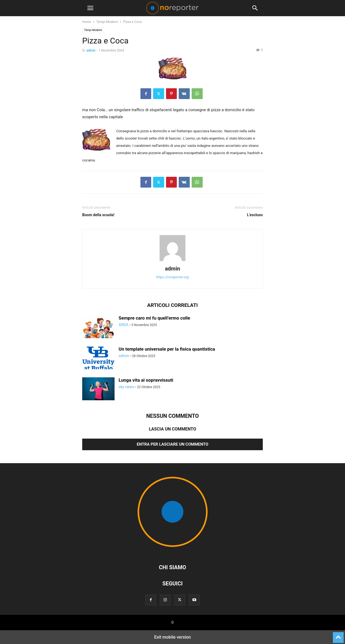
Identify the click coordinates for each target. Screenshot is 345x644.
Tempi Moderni (107, 22)
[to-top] (338, 635)
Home (86, 22)
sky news (126, 387)
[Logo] (172, 550)
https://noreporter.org (172, 277)
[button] (90, 8)
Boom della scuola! (98, 215)
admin (91, 50)
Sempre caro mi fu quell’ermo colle (154, 318)
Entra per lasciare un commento (172, 444)
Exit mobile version (172, 637)
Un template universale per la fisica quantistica (167, 349)
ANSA (124, 325)
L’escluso (255, 215)
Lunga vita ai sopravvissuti (146, 380)
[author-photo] (172, 261)
